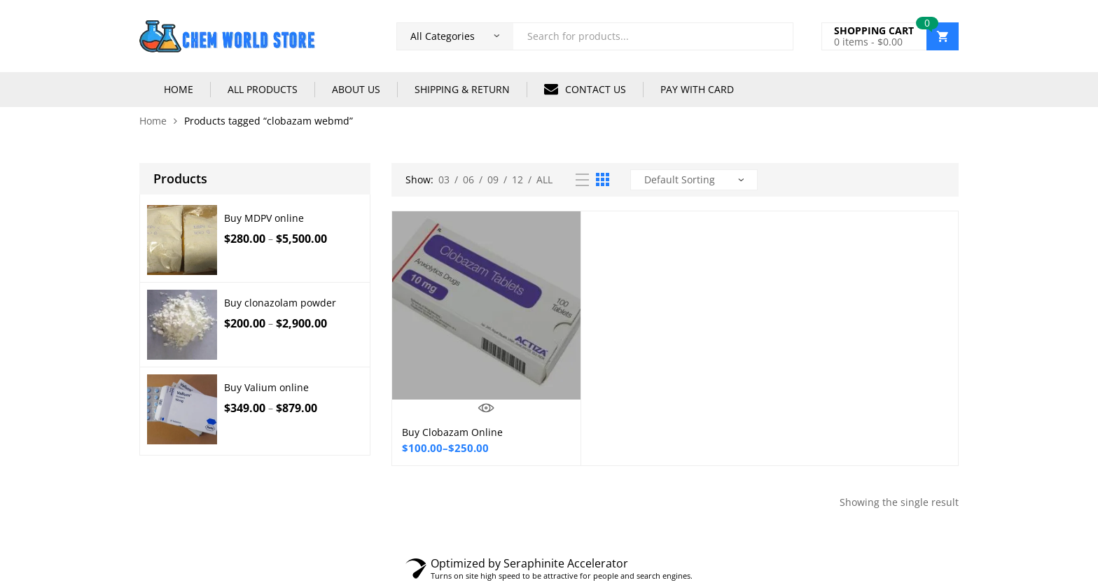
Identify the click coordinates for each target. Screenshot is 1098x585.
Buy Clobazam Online (452, 432)
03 (444, 179)
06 (468, 179)
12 (517, 179)
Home (153, 120)
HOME (178, 89)
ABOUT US (356, 89)
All (544, 179)
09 (493, 179)
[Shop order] (694, 179)
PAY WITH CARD (697, 89)
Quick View (486, 408)
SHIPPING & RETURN (462, 89)
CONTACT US (585, 88)
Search (777, 36)
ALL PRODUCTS (263, 89)
